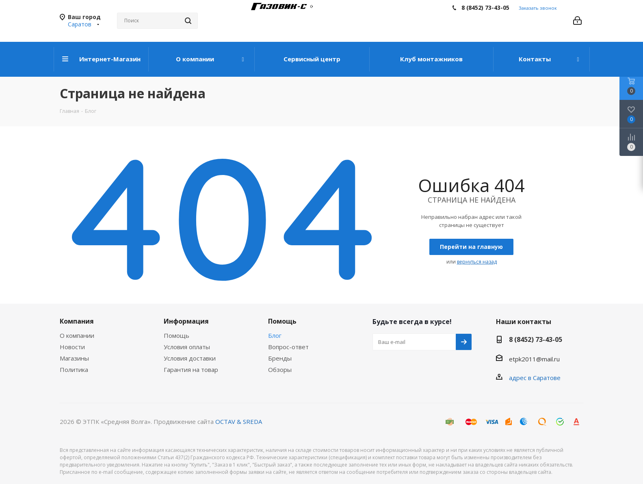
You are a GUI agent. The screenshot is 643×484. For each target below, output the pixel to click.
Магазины (74, 358)
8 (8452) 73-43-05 (485, 7)
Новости (72, 347)
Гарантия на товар (191, 369)
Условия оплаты (187, 347)
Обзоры (280, 369)
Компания (77, 321)
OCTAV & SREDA (238, 421)
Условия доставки (190, 358)
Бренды (280, 358)
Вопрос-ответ (288, 347)
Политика (74, 369)
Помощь (176, 335)
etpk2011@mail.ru (534, 359)
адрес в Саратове (535, 378)
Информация (186, 321)
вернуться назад (477, 261)
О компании (77, 335)
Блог (274, 335)
